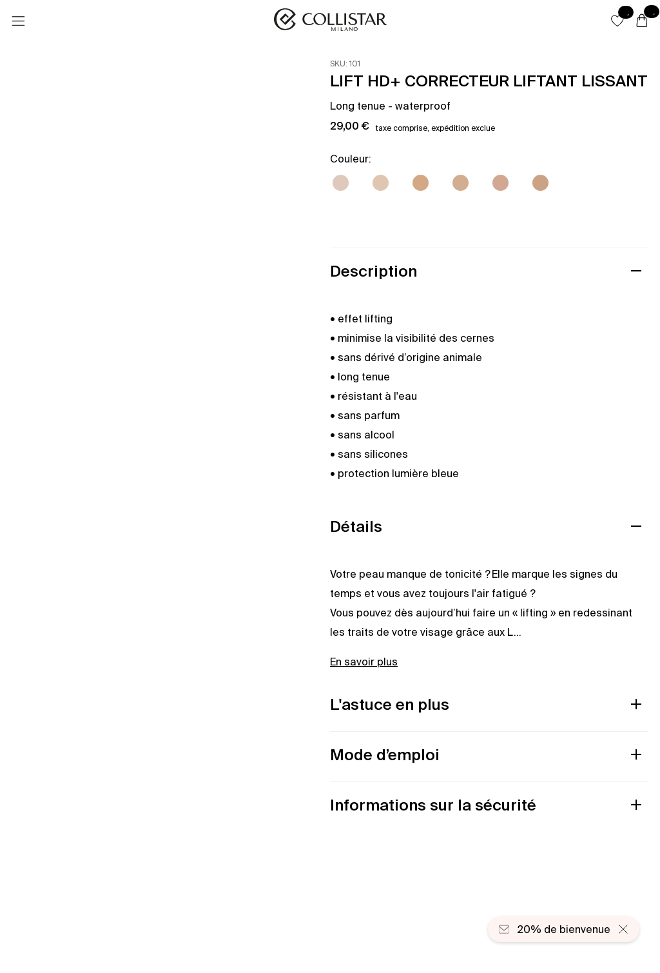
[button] (617, 20)
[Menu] (18, 21)
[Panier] (642, 21)
